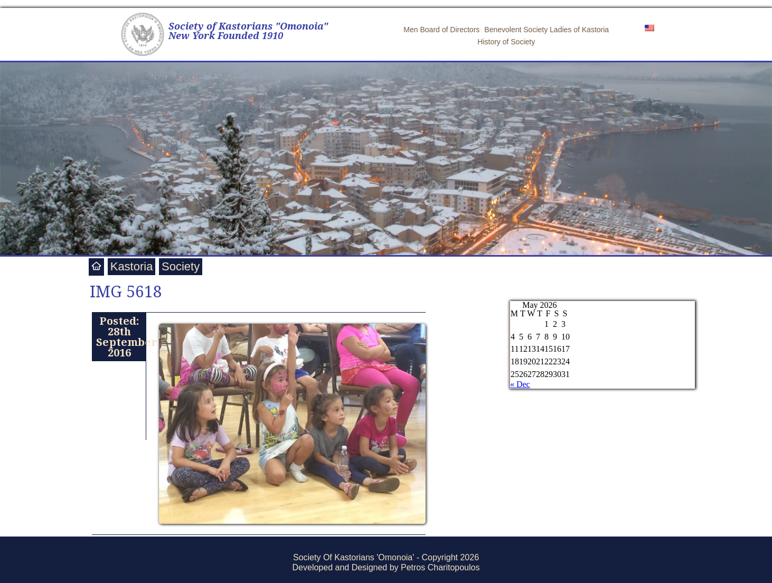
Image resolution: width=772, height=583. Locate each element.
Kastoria (131, 266)
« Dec (520, 384)
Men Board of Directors (441, 29)
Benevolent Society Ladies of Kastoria (546, 29)
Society (181, 266)
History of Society (506, 41)
